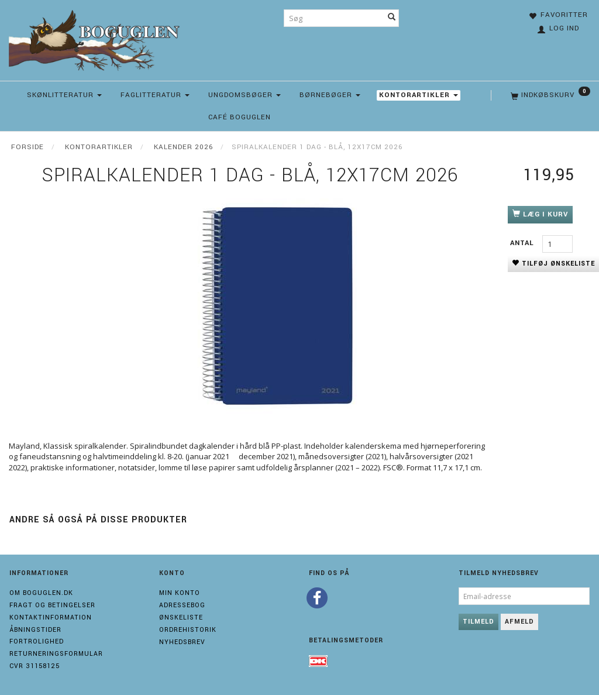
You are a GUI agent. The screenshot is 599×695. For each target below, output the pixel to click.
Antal (523, 243)
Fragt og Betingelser (52, 605)
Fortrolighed (36, 641)
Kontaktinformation (50, 617)
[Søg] (392, 18)
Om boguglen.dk (41, 593)
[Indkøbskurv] (549, 95)
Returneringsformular (56, 653)
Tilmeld (478, 621)
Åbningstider (35, 629)
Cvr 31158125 (34, 666)
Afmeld (519, 621)
